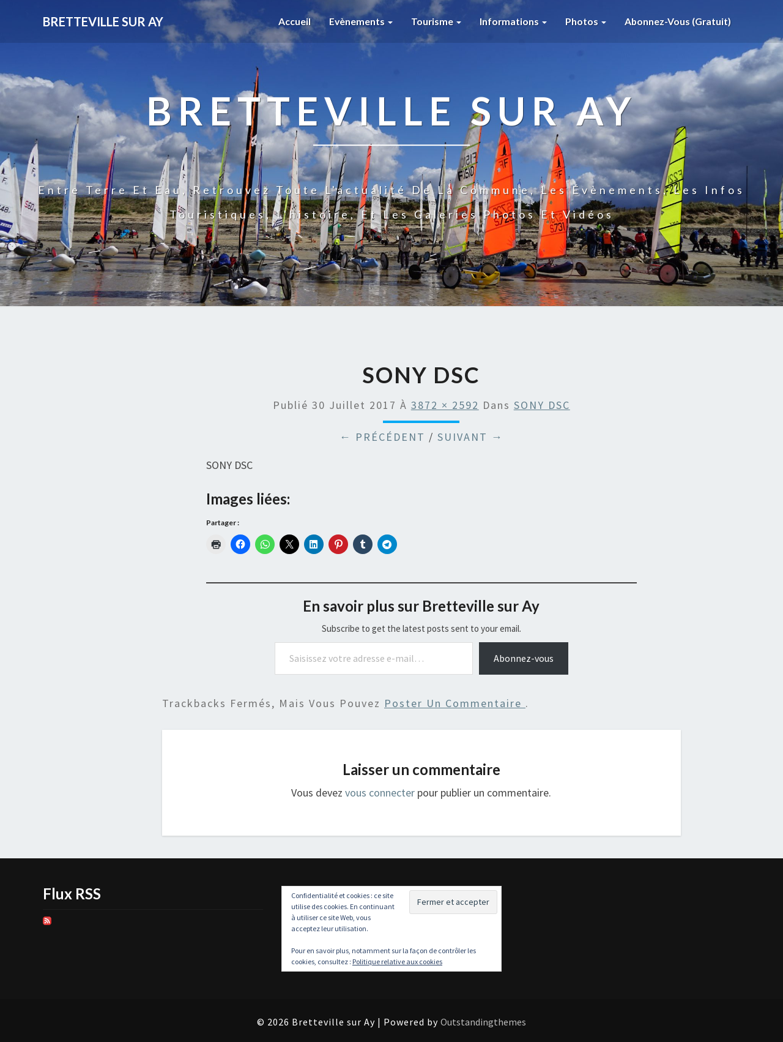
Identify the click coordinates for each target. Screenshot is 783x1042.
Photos (584, 21)
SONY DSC (542, 405)
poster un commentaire (454, 703)
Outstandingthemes (483, 1022)
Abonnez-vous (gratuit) (677, 21)
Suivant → (470, 437)
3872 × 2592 (445, 405)
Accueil (291, 21)
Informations (512, 21)
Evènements (358, 21)
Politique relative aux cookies (397, 961)
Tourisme (434, 21)
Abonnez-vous (524, 658)
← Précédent (382, 437)
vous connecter (380, 792)
